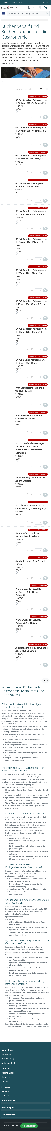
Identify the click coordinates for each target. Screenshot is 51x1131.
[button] (38, 96)
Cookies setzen (11, 1125)
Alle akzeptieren (29, 1125)
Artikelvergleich (8, 1063)
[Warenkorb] (46, 7)
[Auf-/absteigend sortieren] (10, 89)
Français (5, 1095)
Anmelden (6, 1054)
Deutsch (45, 2)
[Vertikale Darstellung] (41, 89)
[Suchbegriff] (26, 13)
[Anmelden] (28, 8)
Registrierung (7, 1058)
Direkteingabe (7, 1072)
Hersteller (5, 1077)
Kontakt (5, 1081)
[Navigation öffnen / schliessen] (4, 13)
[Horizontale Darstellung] (47, 89)
